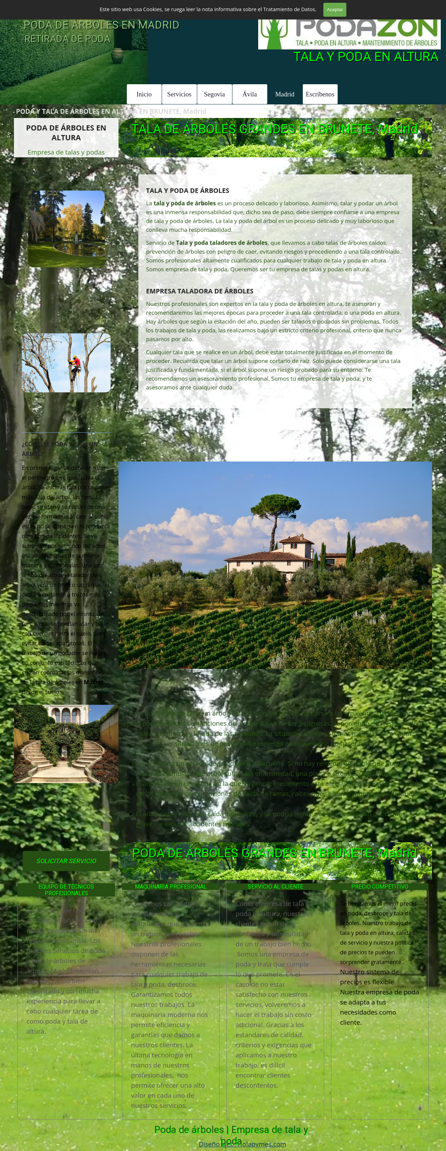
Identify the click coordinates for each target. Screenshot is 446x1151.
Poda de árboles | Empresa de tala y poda (232, 1135)
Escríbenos (320, 94)
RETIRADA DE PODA (67, 39)
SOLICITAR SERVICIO (66, 861)
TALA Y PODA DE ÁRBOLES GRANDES (127, 7)
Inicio (144, 94)
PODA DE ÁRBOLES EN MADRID (101, 24)
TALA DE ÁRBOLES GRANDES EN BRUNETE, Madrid (274, 128)
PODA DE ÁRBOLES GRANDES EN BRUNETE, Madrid (274, 853)
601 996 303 (413, 8)
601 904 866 (360, 8)
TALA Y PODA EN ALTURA (365, 56)
